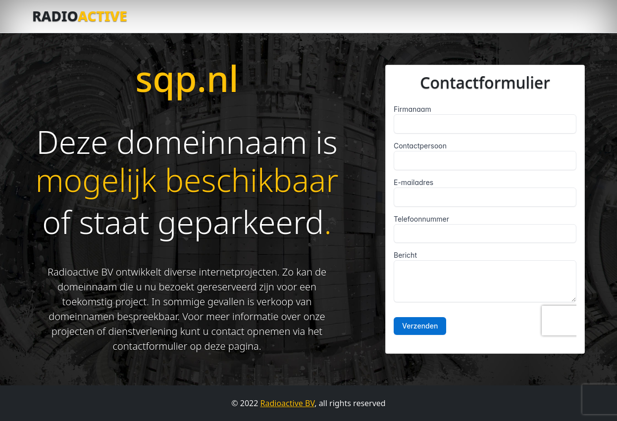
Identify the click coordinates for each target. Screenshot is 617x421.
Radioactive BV (287, 403)
